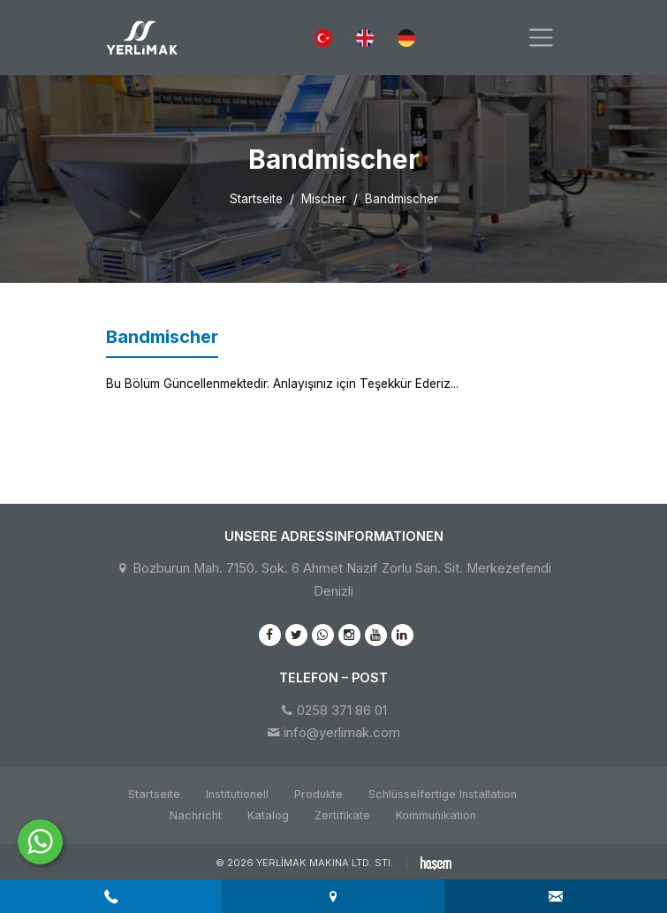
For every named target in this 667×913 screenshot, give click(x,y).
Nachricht (196, 815)
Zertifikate (342, 815)
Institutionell (237, 794)
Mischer (323, 199)
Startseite (256, 199)
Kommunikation (436, 815)
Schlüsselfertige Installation (442, 794)
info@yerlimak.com (342, 733)
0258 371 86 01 (342, 711)
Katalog (268, 815)
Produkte (318, 794)
